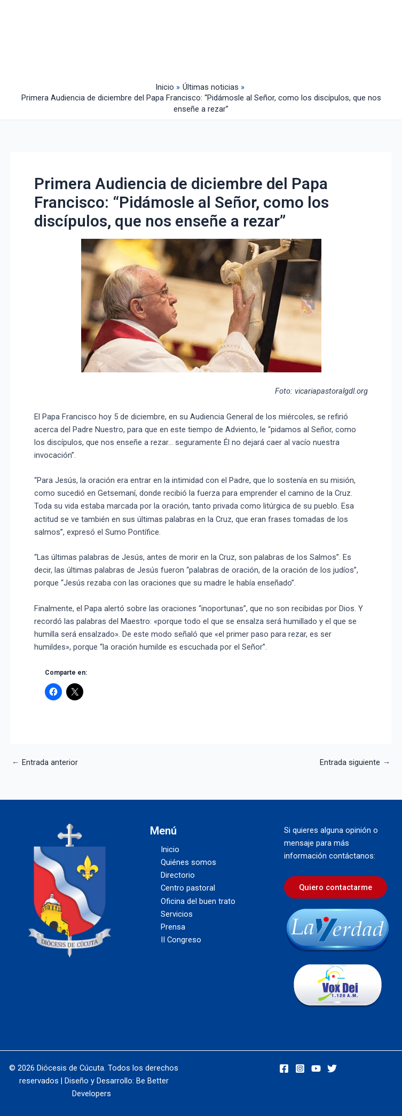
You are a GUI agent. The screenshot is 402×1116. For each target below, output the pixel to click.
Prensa (173, 927)
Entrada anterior (45, 763)
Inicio (170, 849)
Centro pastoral (188, 888)
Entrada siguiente (355, 763)
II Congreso (181, 940)
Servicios (177, 914)
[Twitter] (332, 1068)
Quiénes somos (188, 862)
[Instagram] (300, 1068)
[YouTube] (316, 1068)
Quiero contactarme (335, 887)
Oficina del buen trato (198, 901)
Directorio (178, 875)
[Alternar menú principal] (206, 38)
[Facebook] (284, 1068)
